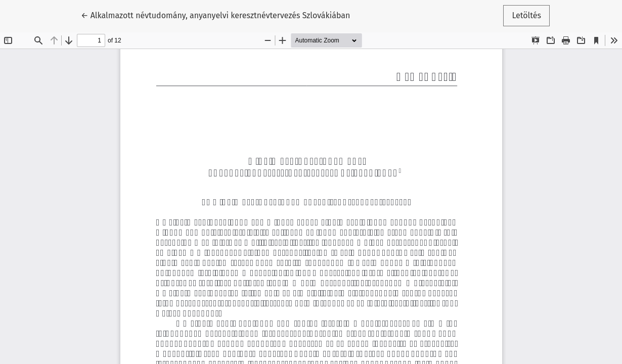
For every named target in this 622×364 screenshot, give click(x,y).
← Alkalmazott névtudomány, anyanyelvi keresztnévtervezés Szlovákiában (215, 14)
